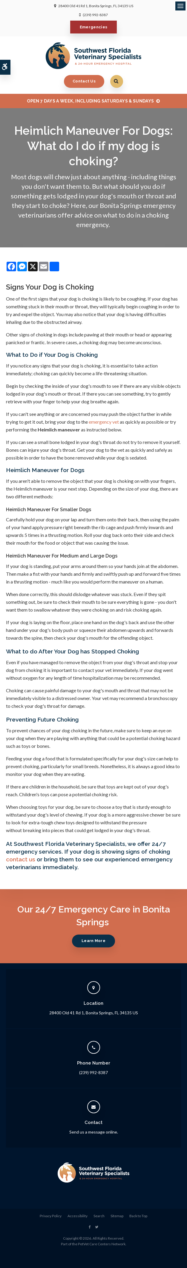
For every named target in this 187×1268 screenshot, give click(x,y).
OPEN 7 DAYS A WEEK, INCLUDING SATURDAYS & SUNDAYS (90, 101)
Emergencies (94, 27)
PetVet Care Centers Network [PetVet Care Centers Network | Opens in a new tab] (101, 1244)
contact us (20, 859)
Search (99, 1216)
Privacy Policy (51, 1216)
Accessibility (78, 1216)
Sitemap (117, 1216)
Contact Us (84, 81)
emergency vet (104, 422)
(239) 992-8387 (95, 15)
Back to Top (138, 1216)
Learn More (93, 940)
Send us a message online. (93, 1131)
